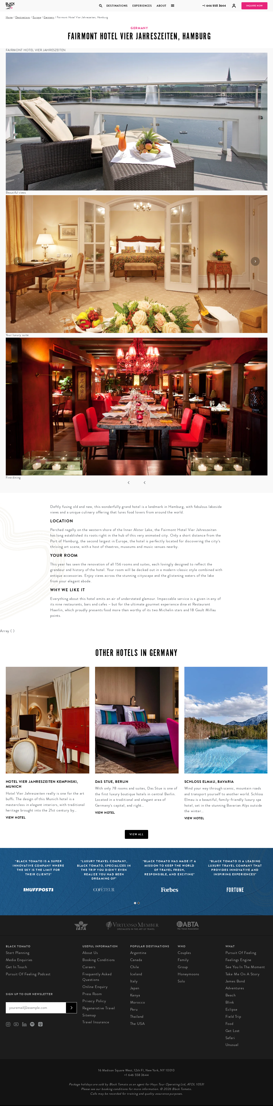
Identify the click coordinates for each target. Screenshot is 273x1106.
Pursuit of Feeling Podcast (28, 974)
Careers (89, 967)
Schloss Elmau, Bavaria (209, 781)
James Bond (235, 981)
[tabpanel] (44, 746)
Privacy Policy (94, 1001)
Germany (49, 17)
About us (90, 953)
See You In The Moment (245, 967)
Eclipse (231, 1009)
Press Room (92, 994)
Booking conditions (98, 960)
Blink (229, 1002)
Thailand (137, 1016)
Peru (134, 1009)
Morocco (137, 1002)
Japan (134, 988)
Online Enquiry (95, 987)
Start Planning (18, 953)
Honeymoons (188, 974)
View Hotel (16, 817)
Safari (230, 1038)
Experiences (142, 6)
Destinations (117, 6)
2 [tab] (138, 903)
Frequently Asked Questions (97, 977)
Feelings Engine (238, 960)
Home (9, 17)
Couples (184, 953)
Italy (134, 981)
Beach (230, 995)
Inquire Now (254, 5)
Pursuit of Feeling (240, 953)
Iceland (136, 974)
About (161, 6)
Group (183, 967)
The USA (137, 1023)
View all (136, 834)
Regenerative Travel (98, 1008)
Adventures (234, 988)
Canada (136, 960)
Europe (37, 17)
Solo (181, 981)
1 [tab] (135, 903)
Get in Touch (16, 967)
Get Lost (232, 1031)
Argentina (138, 953)
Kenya (135, 995)
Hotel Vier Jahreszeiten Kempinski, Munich (42, 784)
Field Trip (233, 1016)
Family (183, 960)
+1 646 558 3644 (214, 6)
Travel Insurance (95, 1022)
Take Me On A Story (242, 974)
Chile (134, 967)
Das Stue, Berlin (112, 781)
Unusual (232, 1045)
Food (229, 1023)
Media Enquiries (19, 960)
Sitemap (89, 1015)
